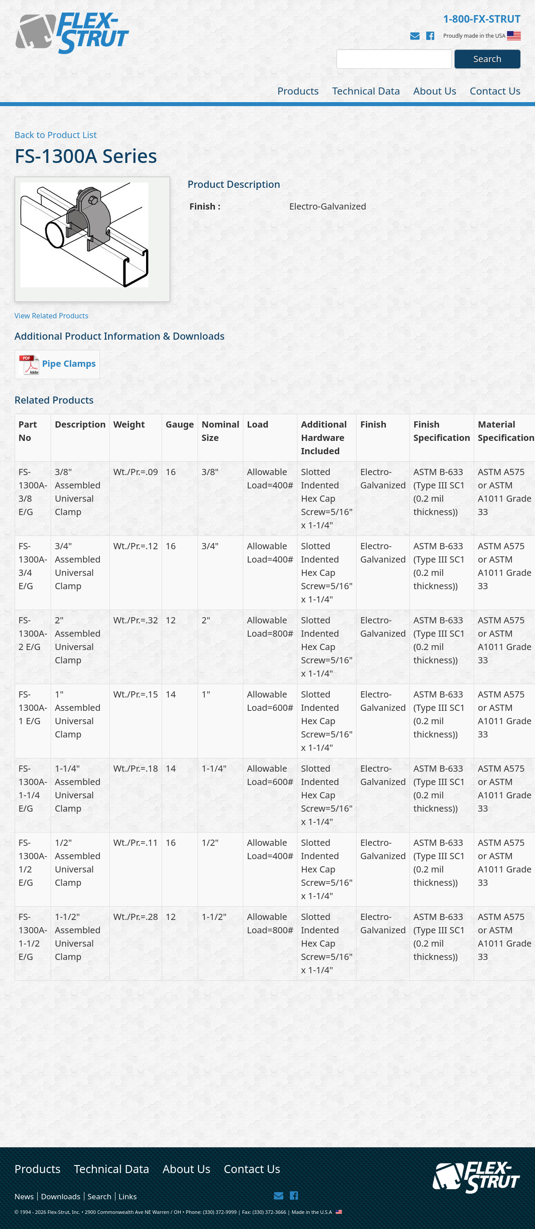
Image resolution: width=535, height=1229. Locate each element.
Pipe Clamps (69, 363)
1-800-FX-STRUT (481, 19)
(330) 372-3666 (269, 1212)
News (24, 1196)
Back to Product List (56, 135)
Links (128, 1196)
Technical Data (366, 91)
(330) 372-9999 (220, 1212)
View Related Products (52, 316)
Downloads (60, 1196)
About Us (434, 91)
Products (298, 91)
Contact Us (495, 91)
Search (99, 1196)
